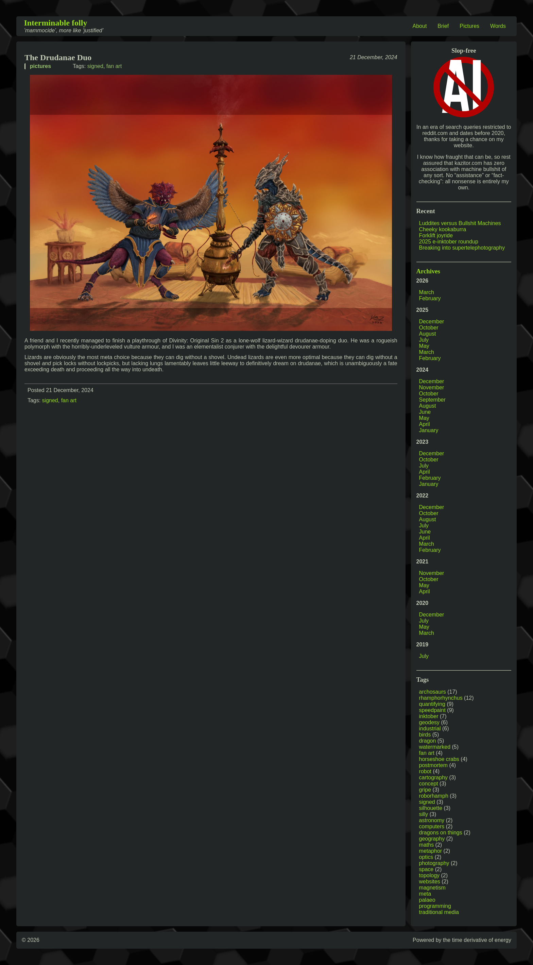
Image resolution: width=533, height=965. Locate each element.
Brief (443, 26)
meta (425, 894)
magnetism (432, 888)
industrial (430, 728)
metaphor (430, 851)
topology (429, 875)
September (432, 400)
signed (95, 66)
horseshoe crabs (439, 759)
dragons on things (440, 832)
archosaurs (432, 692)
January (429, 430)
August (427, 334)
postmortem (433, 765)
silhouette (431, 808)
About (420, 26)
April (424, 424)
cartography (433, 777)
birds (425, 735)
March (426, 292)
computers (432, 826)
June (425, 412)
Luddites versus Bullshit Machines (460, 223)
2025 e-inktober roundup (448, 241)
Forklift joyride (436, 235)
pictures (40, 66)
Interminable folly (55, 22)
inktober (429, 716)
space (426, 869)
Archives (428, 271)
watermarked (434, 747)
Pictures (469, 26)
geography (432, 839)
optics (426, 857)
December (431, 321)
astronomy (432, 820)
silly (423, 814)
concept (428, 783)
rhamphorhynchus (441, 698)
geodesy (429, 722)
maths (426, 845)
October (429, 328)
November (431, 387)
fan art (114, 66)
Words (498, 26)
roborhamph (433, 796)
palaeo (427, 900)
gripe (425, 790)
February (430, 298)
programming (435, 906)
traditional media (439, 912)
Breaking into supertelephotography (462, 248)
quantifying (432, 704)
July (424, 340)
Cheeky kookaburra (442, 229)
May (424, 346)
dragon (427, 741)
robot (425, 771)
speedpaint (432, 710)
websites (429, 881)
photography (434, 863)
